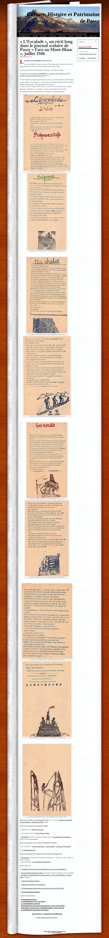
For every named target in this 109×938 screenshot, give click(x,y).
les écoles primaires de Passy (30, 892)
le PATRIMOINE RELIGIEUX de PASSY (35, 910)
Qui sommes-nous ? (25, 36)
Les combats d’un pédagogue (62, 837)
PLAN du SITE (93, 36)
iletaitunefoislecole (29, 850)
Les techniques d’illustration (41, 862)
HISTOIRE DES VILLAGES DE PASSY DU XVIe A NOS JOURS (43, 906)
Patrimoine (43, 36)
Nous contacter (37, 914)
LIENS (85, 36)
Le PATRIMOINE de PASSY (30, 904)
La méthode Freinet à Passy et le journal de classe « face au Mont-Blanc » (44, 869)
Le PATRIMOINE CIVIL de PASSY (33, 901)
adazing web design (56, 932)
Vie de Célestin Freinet (42, 833)
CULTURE (70, 36)
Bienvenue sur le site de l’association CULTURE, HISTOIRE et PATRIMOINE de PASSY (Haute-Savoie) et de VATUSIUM (53, 34)
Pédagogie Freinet (37, 829)
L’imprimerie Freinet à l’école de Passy (33, 884)
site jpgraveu (25, 857)
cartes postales (50, 846)
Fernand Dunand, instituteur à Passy (32, 873)
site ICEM (24, 837)
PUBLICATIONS (62, 36)
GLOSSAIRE (78, 36)
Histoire (35, 36)
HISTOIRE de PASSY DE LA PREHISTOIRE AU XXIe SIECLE (42, 908)
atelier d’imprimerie (38, 846)
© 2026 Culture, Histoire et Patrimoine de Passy (54, 931)
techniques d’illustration (63, 846)
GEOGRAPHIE (52, 36)
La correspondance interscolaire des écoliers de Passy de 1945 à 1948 (42, 888)
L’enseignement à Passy (28, 899)
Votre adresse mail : (84, 51)
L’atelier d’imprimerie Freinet (30, 881)
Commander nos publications (52, 914)
